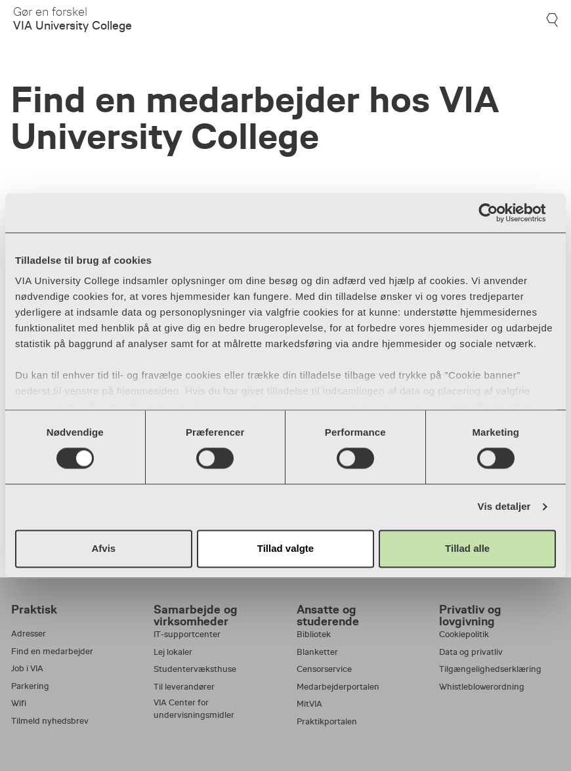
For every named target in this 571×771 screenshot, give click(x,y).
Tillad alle (467, 548)
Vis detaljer (504, 506)
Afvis (103, 548)
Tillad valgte (285, 548)
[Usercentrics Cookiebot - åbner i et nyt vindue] (498, 212)
